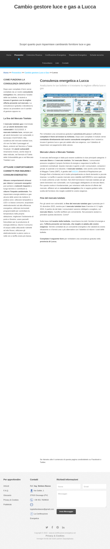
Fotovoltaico (47, 63)
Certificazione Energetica (55, 55)
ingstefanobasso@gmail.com (42, 509)
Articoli (6, 486)
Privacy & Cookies (11, 500)
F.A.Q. (6, 490)
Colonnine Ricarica (34, 55)
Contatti (65, 63)
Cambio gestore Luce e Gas (37, 72)
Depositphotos (68, 539)
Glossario (7, 495)
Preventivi (18, 55)
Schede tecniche (97, 55)
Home (8, 55)
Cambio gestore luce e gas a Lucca (55, 7)
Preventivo (16, 72)
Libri (57, 63)
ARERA (75, 171)
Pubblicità (7, 504)
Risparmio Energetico (78, 55)
